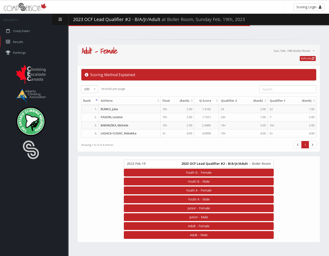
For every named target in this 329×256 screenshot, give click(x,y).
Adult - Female (199, 226)
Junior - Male (198, 217)
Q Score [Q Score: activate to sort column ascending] (205, 101)
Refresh (307, 58)
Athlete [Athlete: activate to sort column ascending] (107, 101)
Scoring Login (308, 7)
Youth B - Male (199, 181)
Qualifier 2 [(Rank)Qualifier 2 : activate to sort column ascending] (242, 101)
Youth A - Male (199, 199)
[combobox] (89, 89)
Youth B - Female (199, 172)
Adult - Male (199, 235)
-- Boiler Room (199, 163)
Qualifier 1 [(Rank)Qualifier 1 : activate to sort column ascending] (290, 101)
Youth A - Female (199, 190)
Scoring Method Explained (110, 74)
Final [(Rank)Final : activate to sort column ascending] (175, 101)
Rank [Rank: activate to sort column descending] (87, 101)
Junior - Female (199, 208)
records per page (103, 89)
